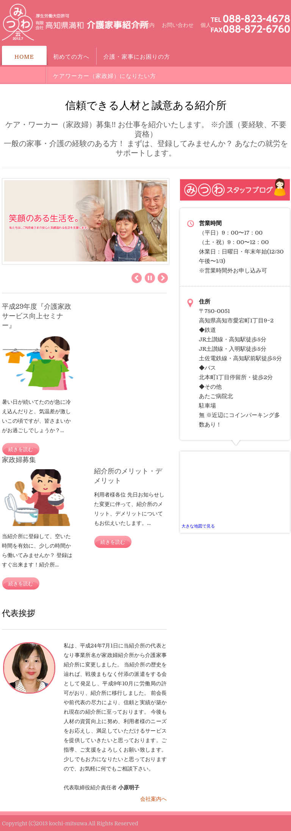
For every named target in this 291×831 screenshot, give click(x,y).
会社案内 (144, 25)
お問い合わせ (178, 25)
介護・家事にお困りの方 (136, 56)
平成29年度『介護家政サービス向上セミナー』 (36, 316)
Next (163, 278)
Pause (150, 278)
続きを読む (20, 449)
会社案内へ (153, 799)
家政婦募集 (19, 460)
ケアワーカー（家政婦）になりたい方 (104, 76)
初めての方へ (71, 56)
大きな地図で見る (198, 526)
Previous (136, 278)
